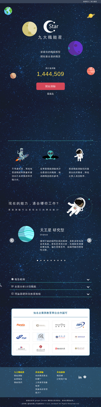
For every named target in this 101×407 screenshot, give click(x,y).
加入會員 (94, 1)
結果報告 (18, 379)
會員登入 (86, 1)
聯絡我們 (18, 382)
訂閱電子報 (62, 379)
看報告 (50, 94)
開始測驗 (18, 376)
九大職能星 (19, 372)
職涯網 (60, 376)
